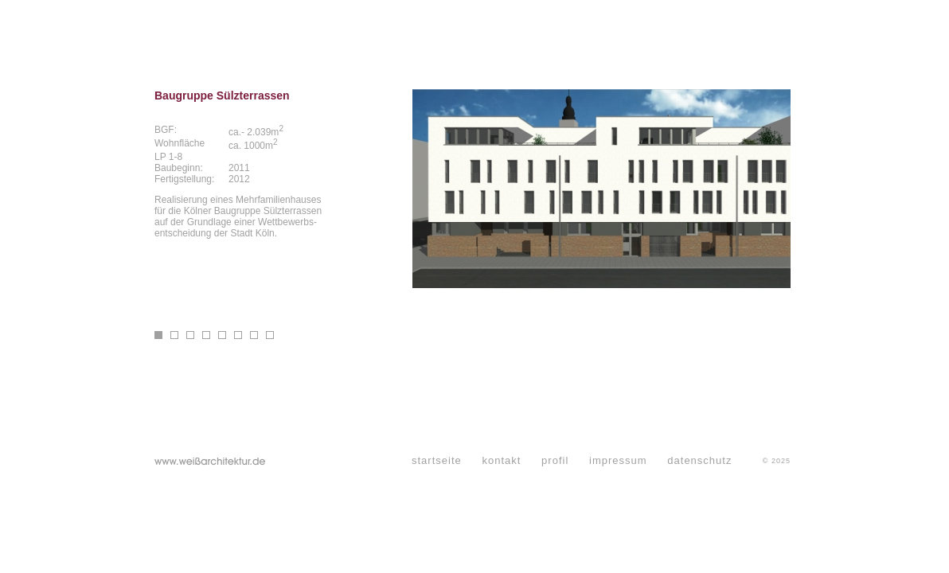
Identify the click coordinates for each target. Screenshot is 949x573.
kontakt (501, 460)
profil (554, 460)
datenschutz (699, 460)
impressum (618, 460)
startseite (437, 460)
